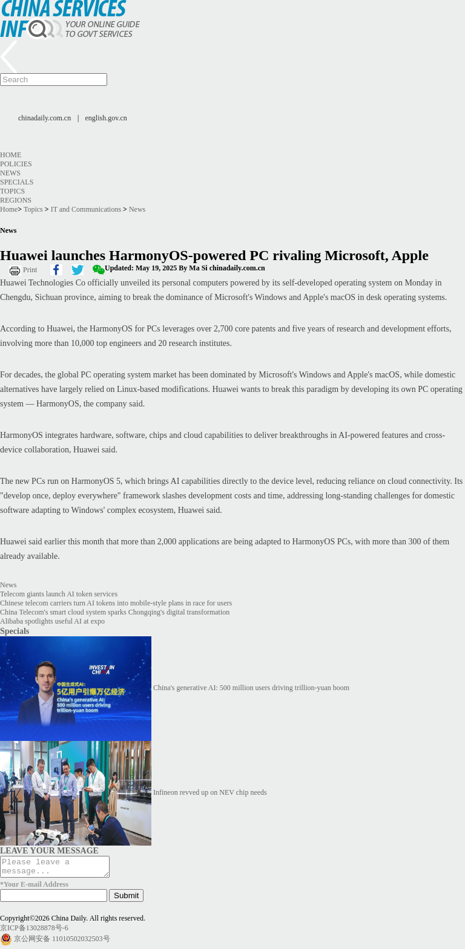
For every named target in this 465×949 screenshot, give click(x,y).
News (10, 173)
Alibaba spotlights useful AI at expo (52, 621)
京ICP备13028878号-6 (34, 931)
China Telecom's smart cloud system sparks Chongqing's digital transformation (114, 612)
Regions (15, 200)
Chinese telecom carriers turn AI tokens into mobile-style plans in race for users (116, 603)
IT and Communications (86, 209)
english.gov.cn (106, 118)
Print (30, 270)
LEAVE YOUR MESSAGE (49, 850)
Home (10, 155)
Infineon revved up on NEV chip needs (210, 792)
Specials (16, 182)
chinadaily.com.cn (44, 118)
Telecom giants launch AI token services (58, 594)
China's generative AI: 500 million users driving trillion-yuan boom (251, 687)
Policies (16, 164)
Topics (12, 191)
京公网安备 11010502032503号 (62, 942)
